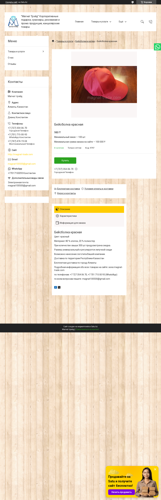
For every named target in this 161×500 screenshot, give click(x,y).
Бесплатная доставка (68, 188)
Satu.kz (94, 326)
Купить (65, 160)
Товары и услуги (99, 21)
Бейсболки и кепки (85, 41)
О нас (11, 57)
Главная (79, 21)
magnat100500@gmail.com (22, 164)
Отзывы (12, 64)
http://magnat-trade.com (20, 154)
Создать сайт (11, 2)
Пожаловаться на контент (87, 329)
